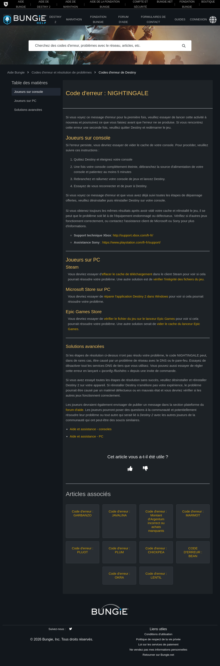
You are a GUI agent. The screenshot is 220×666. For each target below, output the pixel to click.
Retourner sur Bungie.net (158, 654)
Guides (180, 19)
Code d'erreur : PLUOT (82, 550)
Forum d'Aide (123, 19)
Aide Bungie (16, 72)
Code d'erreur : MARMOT (193, 513)
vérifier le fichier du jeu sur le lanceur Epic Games (139, 318)
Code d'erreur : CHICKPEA (156, 550)
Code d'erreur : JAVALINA (119, 513)
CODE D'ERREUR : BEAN (193, 552)
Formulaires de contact (153, 19)
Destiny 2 (55, 19)
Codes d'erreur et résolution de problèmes (62, 72)
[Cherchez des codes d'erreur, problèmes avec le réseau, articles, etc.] (110, 45)
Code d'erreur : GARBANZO (82, 513)
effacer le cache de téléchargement (127, 274)
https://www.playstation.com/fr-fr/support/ (131, 242)
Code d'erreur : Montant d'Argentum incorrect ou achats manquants (156, 521)
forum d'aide (74, 410)
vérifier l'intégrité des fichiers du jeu (178, 279)
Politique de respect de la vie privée (158, 639)
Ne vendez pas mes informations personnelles (158, 649)
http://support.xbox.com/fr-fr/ (133, 235)
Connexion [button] (198, 19)
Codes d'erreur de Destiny (117, 72)
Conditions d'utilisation (158, 634)
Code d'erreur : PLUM (119, 550)
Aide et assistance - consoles (91, 429)
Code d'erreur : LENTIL (156, 575)
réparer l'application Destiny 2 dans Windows (136, 296)
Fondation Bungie (98, 19)
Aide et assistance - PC (86, 436)
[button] (130, 468)
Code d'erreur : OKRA (119, 575)
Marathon (74, 19)
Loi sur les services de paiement (158, 644)
